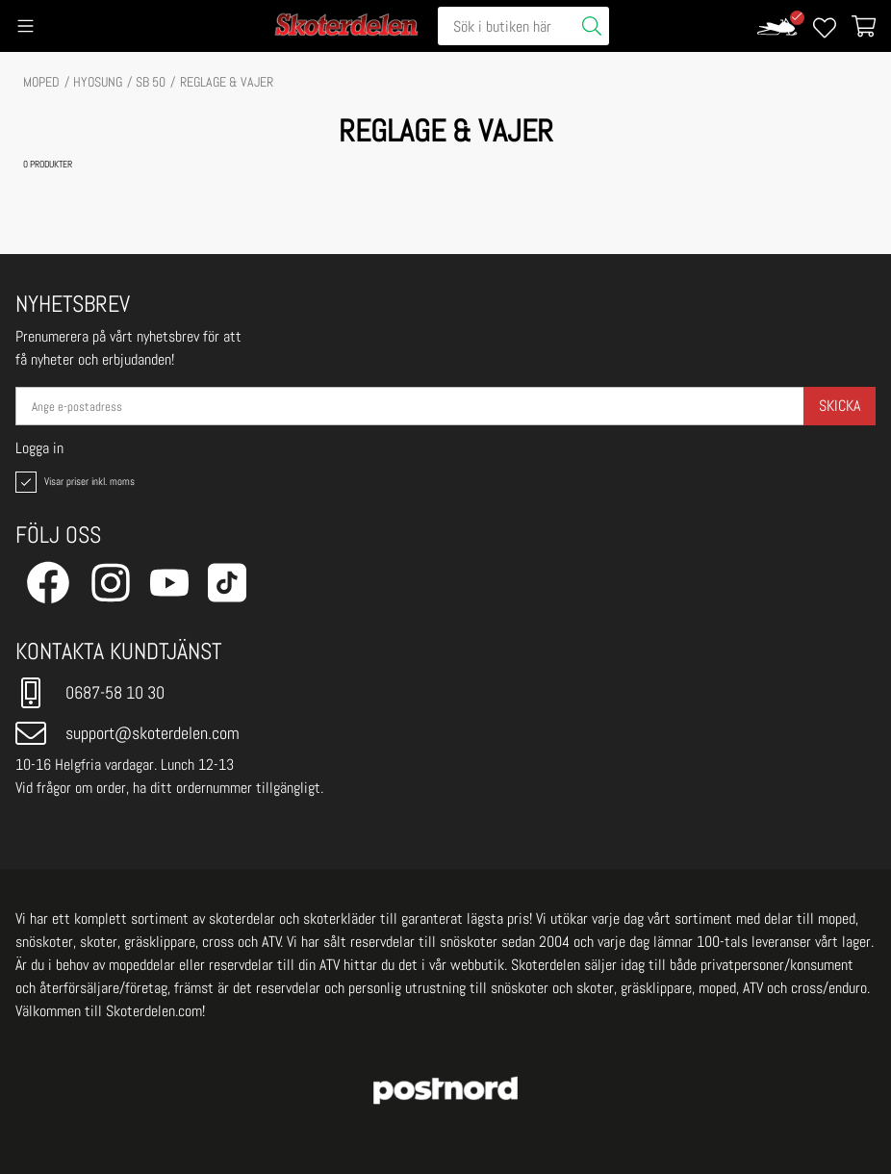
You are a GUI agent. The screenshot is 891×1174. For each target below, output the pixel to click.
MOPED (41, 81)
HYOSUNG (97, 81)
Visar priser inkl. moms (73, 482)
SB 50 (150, 81)
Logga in (39, 448)
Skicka (839, 406)
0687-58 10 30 (90, 692)
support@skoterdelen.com (127, 733)
